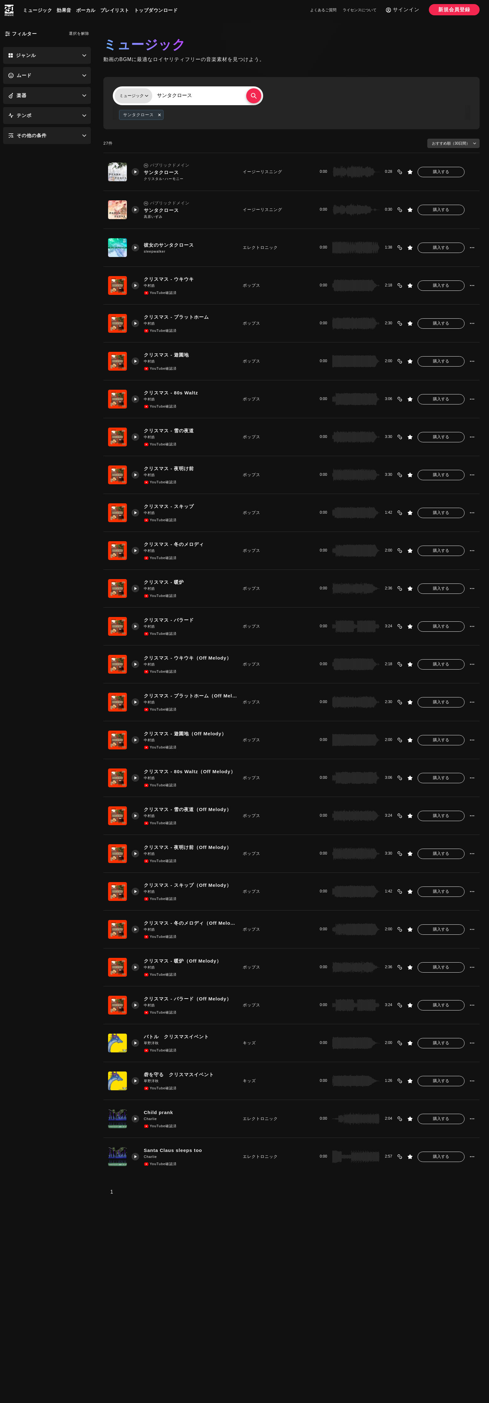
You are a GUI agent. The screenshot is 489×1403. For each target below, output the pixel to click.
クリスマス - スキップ (169, 506)
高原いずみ (153, 216)
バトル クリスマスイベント (176, 1036)
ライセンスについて (360, 10)
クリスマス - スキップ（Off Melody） (187, 885)
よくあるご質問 (323, 10)
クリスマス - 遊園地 (166, 354)
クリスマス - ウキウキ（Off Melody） (187, 657)
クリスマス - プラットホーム (176, 317)
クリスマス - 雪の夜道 (169, 430)
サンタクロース (161, 172)
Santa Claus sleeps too (173, 1150)
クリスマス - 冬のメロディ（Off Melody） (191, 923)
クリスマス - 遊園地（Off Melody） (185, 733)
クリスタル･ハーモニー (164, 179)
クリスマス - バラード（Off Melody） (187, 998)
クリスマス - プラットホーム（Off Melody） (191, 695)
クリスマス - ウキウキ (169, 279)
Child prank (158, 1112)
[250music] (9, 10)
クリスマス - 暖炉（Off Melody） (182, 961)
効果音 (64, 10)
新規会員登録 (454, 9)
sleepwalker (154, 251)
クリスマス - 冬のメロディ (174, 544)
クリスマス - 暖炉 (164, 582)
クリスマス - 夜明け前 (169, 468)
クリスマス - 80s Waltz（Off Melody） (190, 771)
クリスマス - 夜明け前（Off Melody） (187, 847)
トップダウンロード (156, 10)
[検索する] (253, 95)
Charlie (150, 1119)
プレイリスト (114, 10)
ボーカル (86, 10)
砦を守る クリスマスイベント (179, 1074)
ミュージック (37, 10)
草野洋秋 (151, 1043)
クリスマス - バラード (169, 620)
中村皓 (149, 285)
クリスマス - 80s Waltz (171, 392)
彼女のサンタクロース (169, 245)
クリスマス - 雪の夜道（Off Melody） (187, 809)
